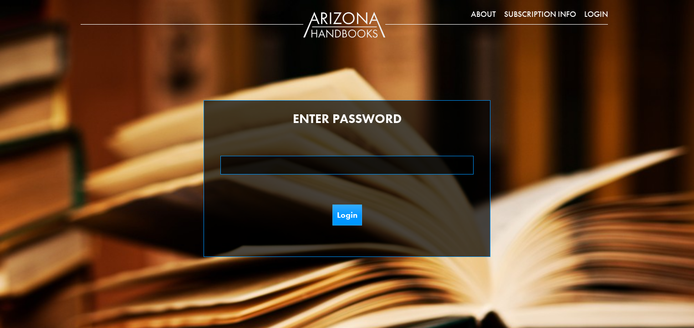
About (483, 14)
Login (596, 14)
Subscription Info (540, 14)
